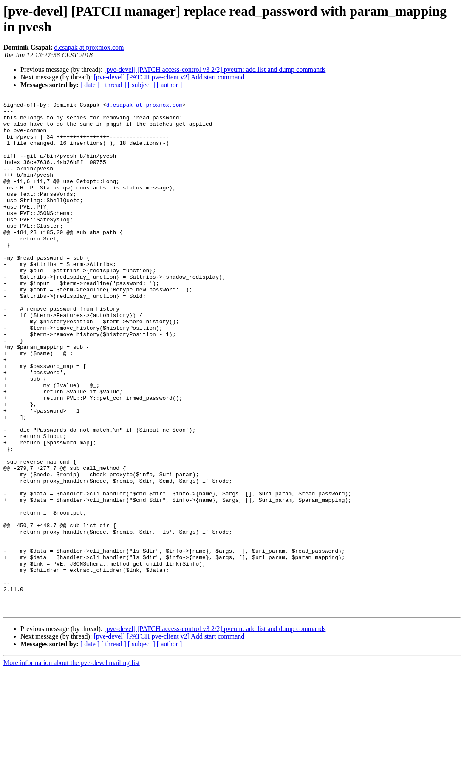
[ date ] (89, 84)
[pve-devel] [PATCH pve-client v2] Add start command (168, 77)
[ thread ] (113, 84)
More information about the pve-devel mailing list (71, 764)
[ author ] (169, 84)
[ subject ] (141, 84)
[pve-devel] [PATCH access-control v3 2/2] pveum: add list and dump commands (214, 69)
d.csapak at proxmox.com (89, 47)
